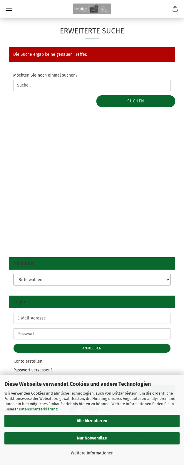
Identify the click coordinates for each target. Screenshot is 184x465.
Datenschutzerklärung (38, 409)
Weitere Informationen (92, 453)
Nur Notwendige (92, 438)
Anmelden (92, 348)
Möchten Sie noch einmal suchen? (45, 75)
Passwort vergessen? (33, 370)
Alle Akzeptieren (92, 420)
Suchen (135, 101)
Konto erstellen (28, 361)
